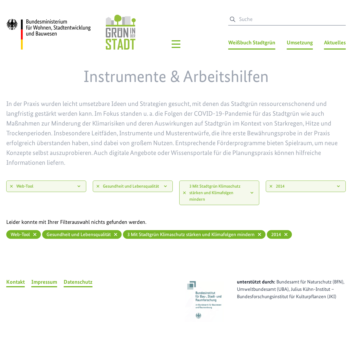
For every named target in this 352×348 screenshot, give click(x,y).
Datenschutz (78, 282)
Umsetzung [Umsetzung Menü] (300, 42)
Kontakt (15, 282)
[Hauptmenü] (176, 44)
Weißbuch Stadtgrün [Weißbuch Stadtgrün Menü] (251, 42)
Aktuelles (335, 42)
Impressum (44, 282)
